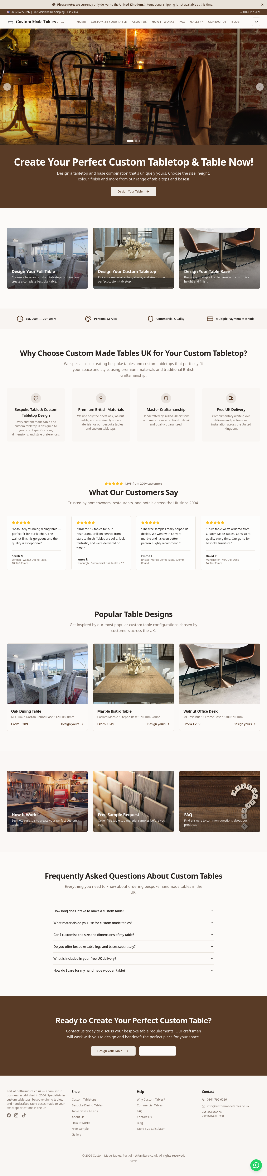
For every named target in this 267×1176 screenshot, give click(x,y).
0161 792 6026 (250, 12)
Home (81, 22)
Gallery (196, 22)
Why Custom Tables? (151, 1099)
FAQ (182, 22)
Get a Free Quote (157, 1051)
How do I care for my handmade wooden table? (133, 970)
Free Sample (80, 1129)
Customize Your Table (109, 22)
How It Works (163, 22)
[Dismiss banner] (262, 5)
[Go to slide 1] (130, 141)
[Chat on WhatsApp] (256, 1165)
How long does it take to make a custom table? (133, 911)
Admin (133, 1161)
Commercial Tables (150, 1105)
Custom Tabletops (84, 1099)
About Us (139, 22)
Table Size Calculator (151, 1129)
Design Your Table (133, 191)
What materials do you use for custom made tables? (133, 923)
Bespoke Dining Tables (87, 1105)
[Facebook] (9, 1115)
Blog (236, 22)
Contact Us (217, 22)
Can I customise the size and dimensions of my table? (133, 934)
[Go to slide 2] (136, 141)
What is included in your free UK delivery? (133, 958)
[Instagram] (16, 1115)
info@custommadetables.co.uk (225, 1106)
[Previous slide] (7, 87)
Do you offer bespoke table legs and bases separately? (133, 946)
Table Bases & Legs (85, 1111)
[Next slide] (260, 87)
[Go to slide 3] (139, 141)
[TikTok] (24, 1115)
